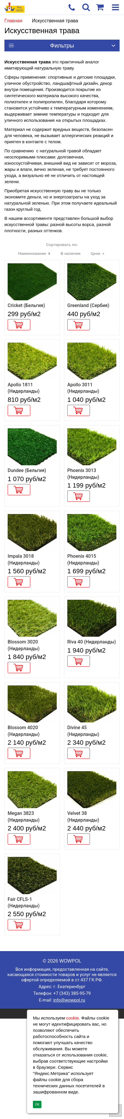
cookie (72, 1017)
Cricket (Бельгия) (26, 317)
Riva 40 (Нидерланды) (91, 702)
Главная (13, 20)
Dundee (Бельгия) (27, 506)
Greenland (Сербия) (88, 317)
